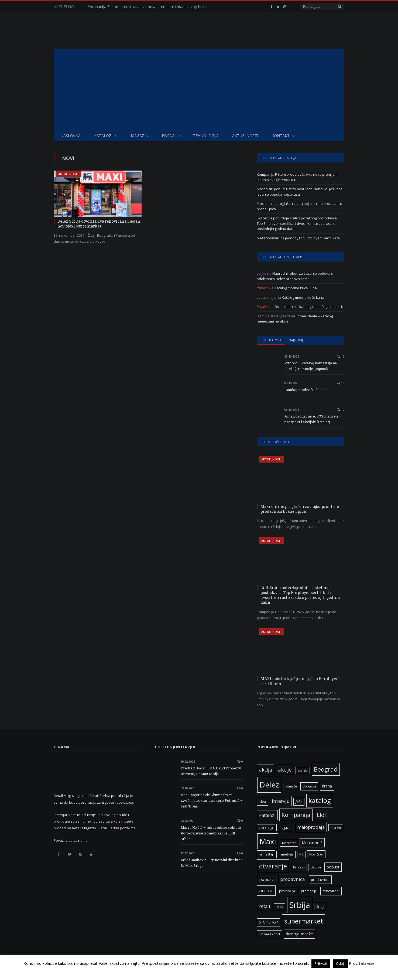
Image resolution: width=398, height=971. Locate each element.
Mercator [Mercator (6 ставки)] (289, 843)
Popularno (270, 340)
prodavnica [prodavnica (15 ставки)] (292, 879)
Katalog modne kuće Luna (296, 288)
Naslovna (70, 135)
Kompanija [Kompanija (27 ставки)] (296, 815)
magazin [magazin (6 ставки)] (285, 827)
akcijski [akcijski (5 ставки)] (303, 770)
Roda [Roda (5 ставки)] (279, 907)
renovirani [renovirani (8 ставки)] (330, 890)
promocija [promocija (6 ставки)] (287, 891)
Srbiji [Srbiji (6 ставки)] (320, 906)
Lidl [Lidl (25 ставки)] (321, 815)
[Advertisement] (199, 89)
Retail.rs (263, 288)
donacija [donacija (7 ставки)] (309, 786)
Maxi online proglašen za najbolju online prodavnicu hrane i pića (299, 509)
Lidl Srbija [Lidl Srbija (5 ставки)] (266, 828)
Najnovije (297, 340)
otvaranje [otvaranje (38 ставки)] (273, 866)
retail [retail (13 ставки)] (264, 906)
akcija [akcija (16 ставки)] (265, 769)
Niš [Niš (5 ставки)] (301, 854)
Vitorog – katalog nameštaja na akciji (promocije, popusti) (310, 366)
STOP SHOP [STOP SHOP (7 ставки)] (268, 922)
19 (340, 356)
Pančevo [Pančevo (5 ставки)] (299, 867)
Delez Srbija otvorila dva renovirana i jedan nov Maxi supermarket (98, 224)
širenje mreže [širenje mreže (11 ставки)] (299, 933)
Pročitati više (362, 963)
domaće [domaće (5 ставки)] (291, 786)
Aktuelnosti (245, 135)
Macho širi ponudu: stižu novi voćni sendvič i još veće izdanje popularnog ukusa (299, 191)
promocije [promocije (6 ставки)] (309, 891)
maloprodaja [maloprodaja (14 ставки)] (311, 827)
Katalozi (103, 135)
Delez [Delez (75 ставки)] (269, 784)
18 (340, 383)
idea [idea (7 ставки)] (262, 801)
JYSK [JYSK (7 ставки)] (299, 801)
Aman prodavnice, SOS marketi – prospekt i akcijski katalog (312, 419)
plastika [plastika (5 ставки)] (315, 867)
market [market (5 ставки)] (336, 828)
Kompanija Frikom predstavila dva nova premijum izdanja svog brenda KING (149, 6)
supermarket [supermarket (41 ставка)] (303, 921)
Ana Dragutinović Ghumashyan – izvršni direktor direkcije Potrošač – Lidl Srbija (212, 800)
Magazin (139, 135)
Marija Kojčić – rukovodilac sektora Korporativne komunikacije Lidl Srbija (211, 833)
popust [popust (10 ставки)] (333, 867)
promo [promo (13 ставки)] (266, 890)
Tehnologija (206, 135)
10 (340, 410)
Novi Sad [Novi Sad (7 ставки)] (316, 854)
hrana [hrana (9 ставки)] (327, 786)
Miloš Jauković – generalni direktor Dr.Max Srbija (211, 862)
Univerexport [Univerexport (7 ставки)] (269, 934)
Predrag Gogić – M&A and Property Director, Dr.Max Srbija (211, 771)
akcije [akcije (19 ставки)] (285, 769)
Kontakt (281, 135)
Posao (168, 135)
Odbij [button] (340, 963)
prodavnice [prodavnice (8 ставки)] (320, 879)
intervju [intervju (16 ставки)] (281, 801)
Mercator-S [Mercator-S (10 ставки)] (312, 842)
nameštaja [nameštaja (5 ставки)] (286, 854)
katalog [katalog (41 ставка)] (319, 800)
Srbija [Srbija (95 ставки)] (299, 904)
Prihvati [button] (321, 963)
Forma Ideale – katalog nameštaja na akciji (309, 306)
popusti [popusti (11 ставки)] (266, 879)
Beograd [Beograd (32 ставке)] (326, 769)
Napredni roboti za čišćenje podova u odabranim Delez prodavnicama (295, 276)
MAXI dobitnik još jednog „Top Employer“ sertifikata (298, 238)
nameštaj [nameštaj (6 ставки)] (266, 854)
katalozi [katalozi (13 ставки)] (267, 815)
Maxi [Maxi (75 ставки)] (267, 841)
